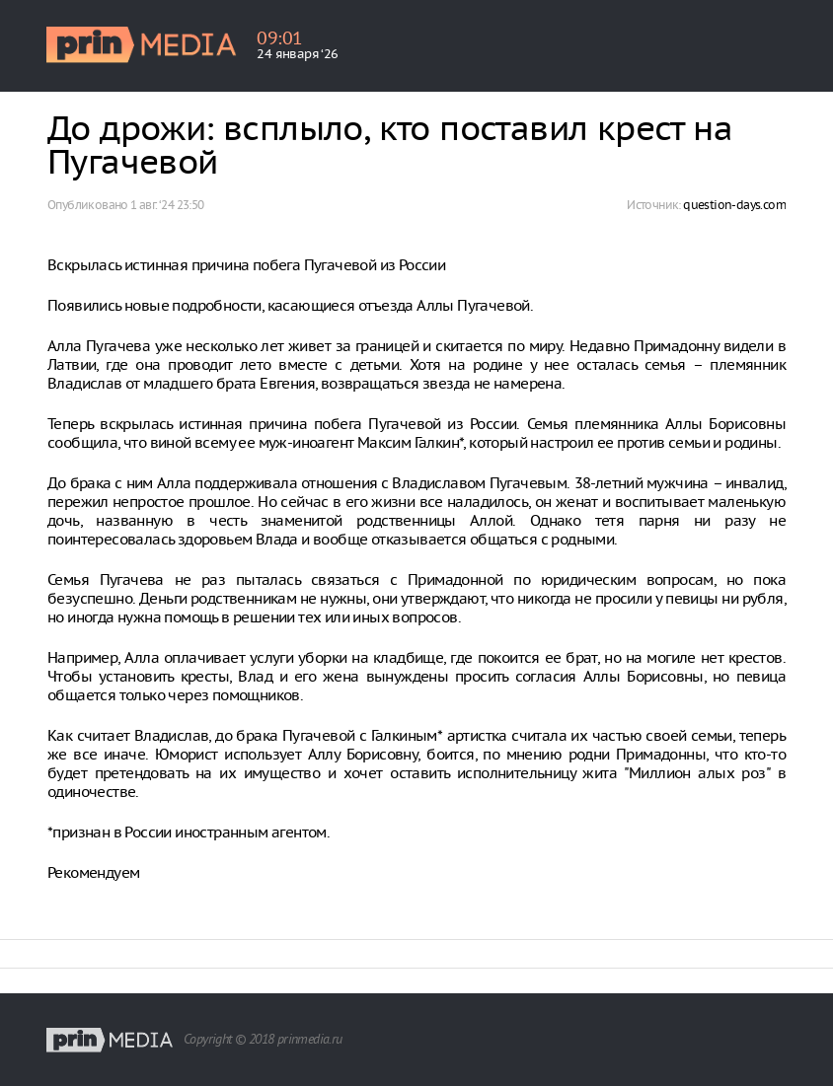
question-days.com (734, 204)
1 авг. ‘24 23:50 (166, 204)
